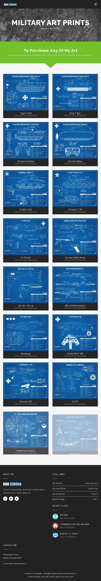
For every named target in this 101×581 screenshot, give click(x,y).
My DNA (64, 515)
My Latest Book (58, 488)
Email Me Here (20, 563)
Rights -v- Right (69, 534)
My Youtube (57, 483)
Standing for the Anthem (74, 524)
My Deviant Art (58, 494)
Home (44, 28)
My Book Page (58, 499)
